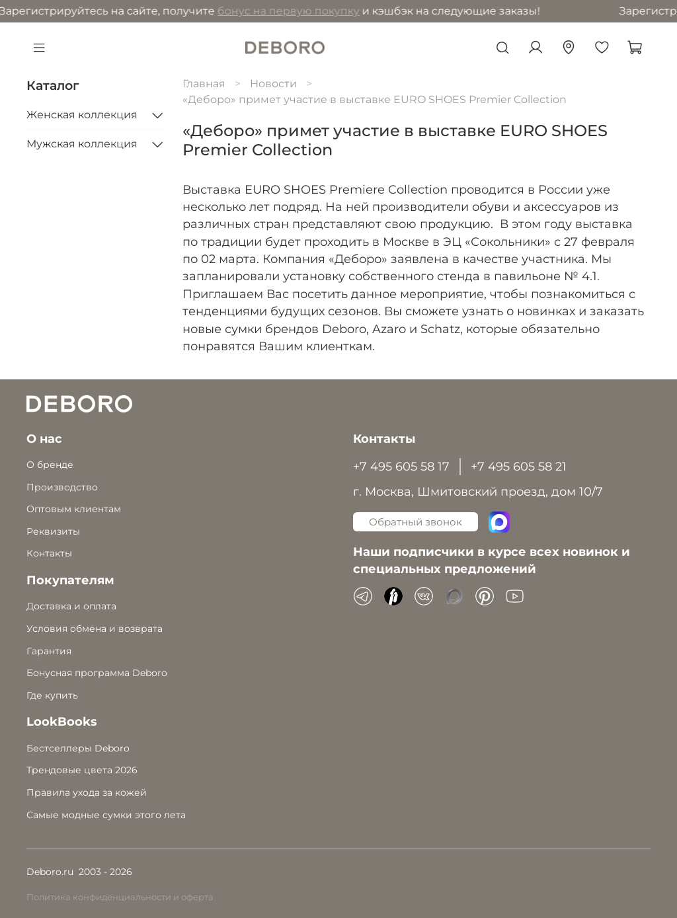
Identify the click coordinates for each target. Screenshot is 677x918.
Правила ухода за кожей (86, 792)
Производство (62, 487)
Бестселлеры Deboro (78, 748)
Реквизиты (53, 531)
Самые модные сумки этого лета (106, 815)
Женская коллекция (82, 114)
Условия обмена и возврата (94, 628)
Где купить (52, 695)
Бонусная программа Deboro (96, 673)
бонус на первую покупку (153, 11)
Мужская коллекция (82, 143)
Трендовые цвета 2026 (82, 770)
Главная (203, 83)
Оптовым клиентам (73, 509)
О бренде (49, 465)
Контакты (49, 553)
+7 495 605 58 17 (401, 466)
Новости (273, 83)
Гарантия (48, 651)
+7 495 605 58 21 (519, 466)
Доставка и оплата (71, 606)
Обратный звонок (415, 522)
